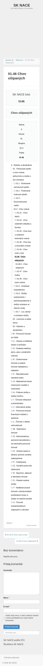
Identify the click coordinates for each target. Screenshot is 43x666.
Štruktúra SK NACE (13, 644)
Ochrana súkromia (11, 658)
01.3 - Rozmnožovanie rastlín (20, 201)
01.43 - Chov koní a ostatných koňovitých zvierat (23, 234)
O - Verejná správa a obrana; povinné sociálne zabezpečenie (21, 454)
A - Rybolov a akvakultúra (21, 165)
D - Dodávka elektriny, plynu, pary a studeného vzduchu (21, 352)
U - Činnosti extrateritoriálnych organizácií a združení (20, 506)
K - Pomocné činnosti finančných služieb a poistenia (21, 414)
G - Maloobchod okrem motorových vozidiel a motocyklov (21, 385)
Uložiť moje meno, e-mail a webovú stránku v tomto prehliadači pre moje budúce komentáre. (22, 617)
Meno (5, 598)
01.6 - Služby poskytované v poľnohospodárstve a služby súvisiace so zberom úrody (22, 300)
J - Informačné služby (22, 407)
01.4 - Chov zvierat (21, 209)
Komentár (7, 570)
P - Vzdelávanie (19, 462)
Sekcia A (9, 523)
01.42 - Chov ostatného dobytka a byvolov (23, 223)
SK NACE (21, 5)
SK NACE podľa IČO (14, 640)
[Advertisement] (21, 35)
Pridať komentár (31, 525)
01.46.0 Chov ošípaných (27, 541)
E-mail (6, 607)
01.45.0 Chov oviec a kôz (16, 535)
